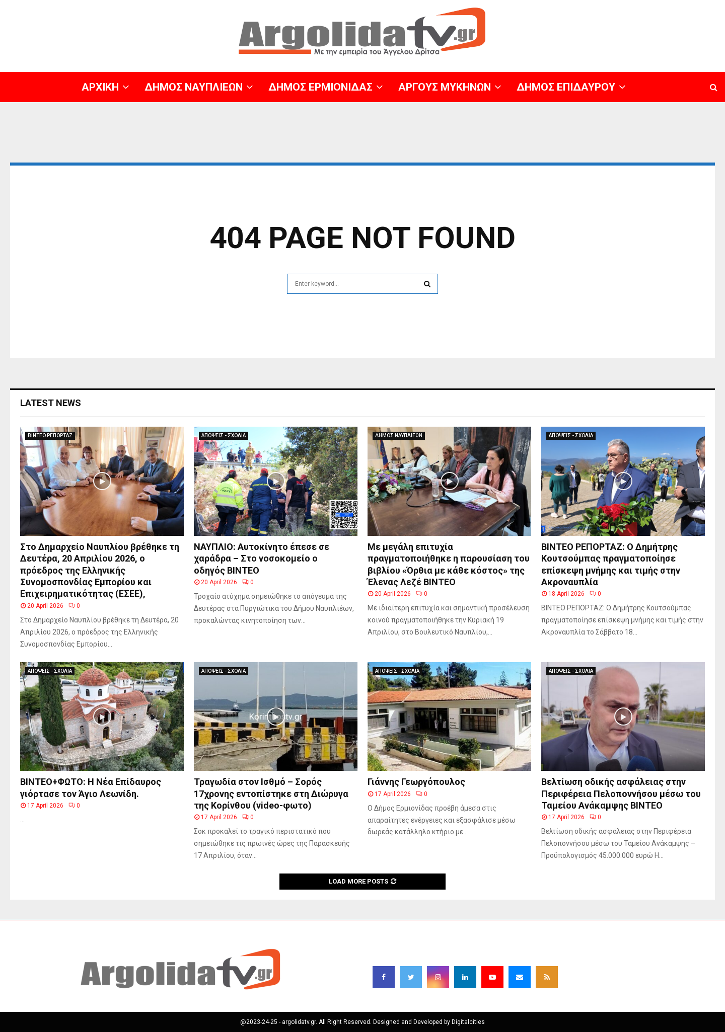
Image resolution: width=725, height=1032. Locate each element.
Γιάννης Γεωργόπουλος (416, 781)
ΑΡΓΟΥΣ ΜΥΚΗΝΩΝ (444, 87)
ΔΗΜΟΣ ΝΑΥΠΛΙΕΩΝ (193, 87)
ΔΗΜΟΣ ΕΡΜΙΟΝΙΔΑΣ (320, 87)
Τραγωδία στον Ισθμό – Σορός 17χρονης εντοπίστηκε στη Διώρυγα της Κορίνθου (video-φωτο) (271, 793)
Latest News (50, 403)
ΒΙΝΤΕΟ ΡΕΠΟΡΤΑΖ (50, 435)
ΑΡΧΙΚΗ (100, 87)
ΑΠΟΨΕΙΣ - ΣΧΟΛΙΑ (223, 435)
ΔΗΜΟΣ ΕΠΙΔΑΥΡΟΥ (566, 87)
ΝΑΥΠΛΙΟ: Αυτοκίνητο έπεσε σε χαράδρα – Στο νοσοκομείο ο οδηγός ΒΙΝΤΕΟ (261, 558)
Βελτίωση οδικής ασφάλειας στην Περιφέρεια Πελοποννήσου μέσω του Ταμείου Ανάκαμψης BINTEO (621, 793)
